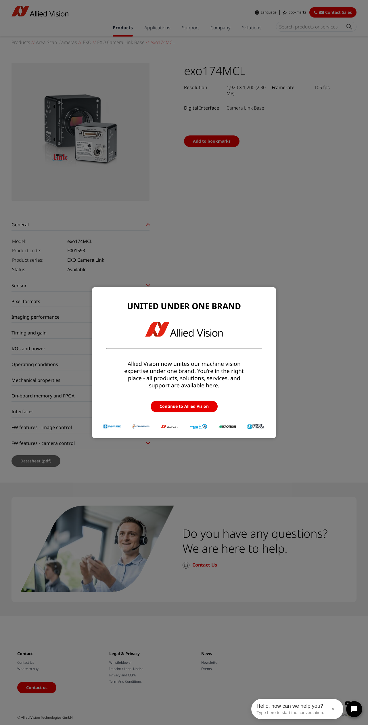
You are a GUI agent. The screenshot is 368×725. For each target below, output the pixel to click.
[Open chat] (354, 709)
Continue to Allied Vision (184, 406)
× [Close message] (333, 709)
